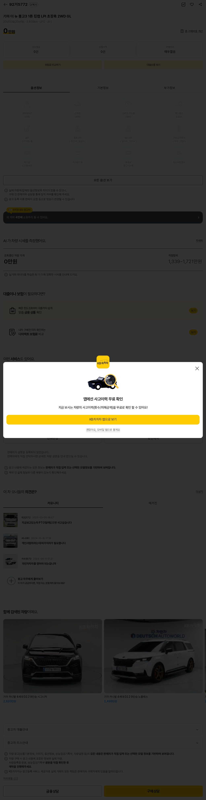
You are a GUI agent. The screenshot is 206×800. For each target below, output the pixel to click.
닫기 (197, 368)
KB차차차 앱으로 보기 (103, 419)
